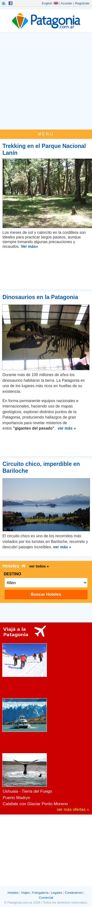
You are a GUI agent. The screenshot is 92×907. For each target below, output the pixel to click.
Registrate (82, 3)
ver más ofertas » (73, 809)
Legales (56, 892)
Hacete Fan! (11, 3)
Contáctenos (74, 892)
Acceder (66, 3)
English (50, 3)
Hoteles (13, 892)
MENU (46, 134)
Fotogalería (40, 892)
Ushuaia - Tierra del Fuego (27, 791)
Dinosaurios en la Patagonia (40, 297)
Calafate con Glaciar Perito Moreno (35, 804)
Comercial (46, 897)
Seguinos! (4, 3)
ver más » (67, 428)
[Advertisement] (46, 81)
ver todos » (39, 566)
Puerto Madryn (16, 797)
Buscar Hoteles (46, 594)
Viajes (25, 892)
